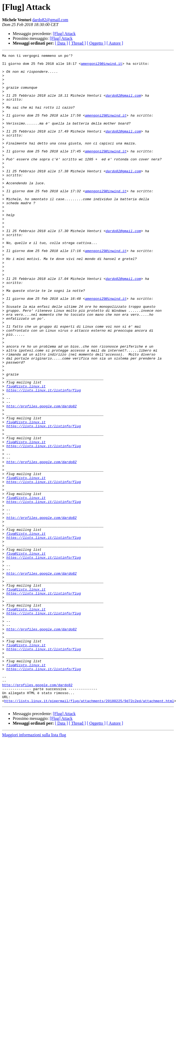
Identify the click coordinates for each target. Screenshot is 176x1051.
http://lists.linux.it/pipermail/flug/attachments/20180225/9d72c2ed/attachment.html (89, 830)
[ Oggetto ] (96, 43)
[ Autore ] (114, 43)
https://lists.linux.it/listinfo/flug (43, 457)
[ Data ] (61, 43)
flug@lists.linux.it (26, 453)
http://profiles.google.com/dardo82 (41, 477)
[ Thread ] (77, 43)
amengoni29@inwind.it (101, 65)
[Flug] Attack (64, 33)
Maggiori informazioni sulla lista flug (34, 864)
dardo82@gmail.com (50, 20)
